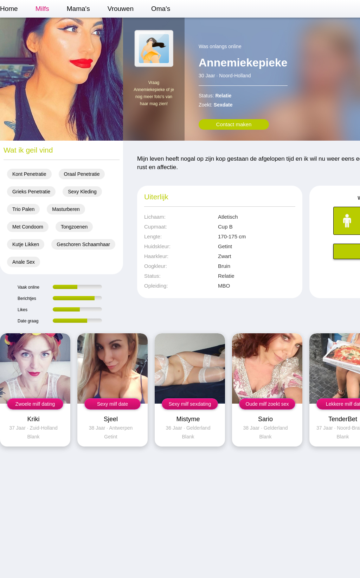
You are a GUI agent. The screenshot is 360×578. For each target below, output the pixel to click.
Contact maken (234, 124)
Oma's (160, 8)
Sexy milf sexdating (190, 404)
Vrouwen (121, 8)
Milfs (42, 8)
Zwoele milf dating (35, 404)
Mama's (78, 8)
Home (9, 8)
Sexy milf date (112, 404)
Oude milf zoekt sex (267, 404)
